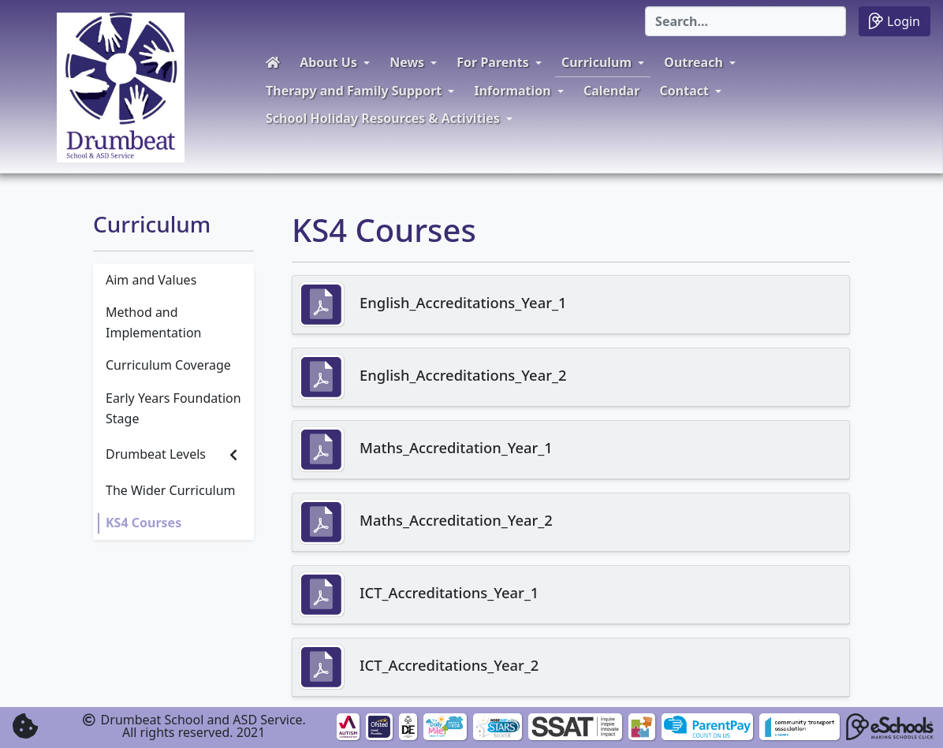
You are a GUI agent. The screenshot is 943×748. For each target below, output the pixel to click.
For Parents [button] (492, 62)
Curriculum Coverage (168, 365)
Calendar (611, 90)
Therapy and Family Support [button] (354, 90)
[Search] (745, 21)
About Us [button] (328, 62)
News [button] (407, 62)
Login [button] (894, 21)
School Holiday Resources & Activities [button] (383, 118)
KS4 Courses (143, 522)
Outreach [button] (693, 62)
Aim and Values (151, 279)
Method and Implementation (153, 322)
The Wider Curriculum (171, 490)
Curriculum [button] (596, 62)
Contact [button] (684, 90)
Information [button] (512, 90)
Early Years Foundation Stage (173, 408)
